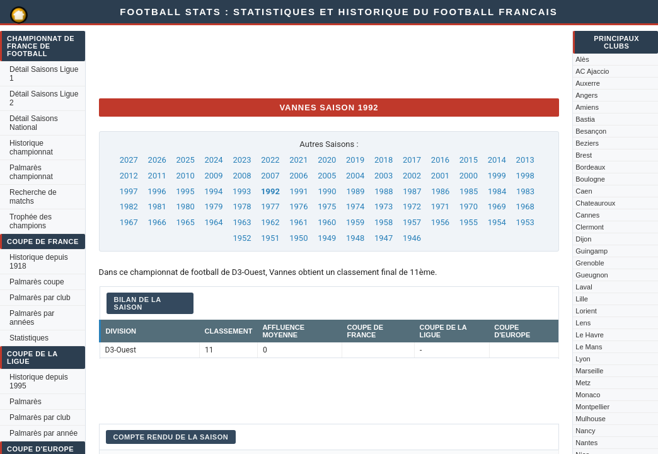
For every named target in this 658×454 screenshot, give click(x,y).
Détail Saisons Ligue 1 (43, 74)
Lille (581, 299)
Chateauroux (595, 203)
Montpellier (592, 406)
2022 (270, 160)
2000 (468, 175)
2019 (355, 160)
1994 (213, 191)
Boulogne (590, 179)
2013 (525, 160)
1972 (412, 206)
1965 (185, 222)
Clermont (589, 227)
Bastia (585, 119)
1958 (383, 222)
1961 (298, 222)
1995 (185, 191)
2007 (270, 175)
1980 (185, 206)
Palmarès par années (31, 318)
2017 (412, 160)
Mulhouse (590, 418)
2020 (327, 160)
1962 (270, 222)
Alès (582, 59)
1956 (440, 222)
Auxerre (587, 83)
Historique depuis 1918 (38, 262)
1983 (525, 191)
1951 (270, 238)
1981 (157, 206)
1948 (355, 238)
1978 (242, 206)
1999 (497, 175)
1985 (468, 191)
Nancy (585, 430)
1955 (468, 222)
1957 (412, 222)
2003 (383, 175)
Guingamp (591, 251)
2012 (129, 175)
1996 (156, 191)
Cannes (587, 215)
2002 (412, 175)
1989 (355, 191)
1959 (355, 222)
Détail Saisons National (33, 123)
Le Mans (588, 347)
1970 (468, 206)
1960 (327, 222)
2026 (157, 160)
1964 (213, 222)
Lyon (582, 359)
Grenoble (589, 263)
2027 (129, 160)
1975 (327, 206)
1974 (355, 206)
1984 (497, 191)
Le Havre (589, 335)
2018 (383, 160)
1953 (525, 222)
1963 (242, 222)
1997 (128, 191)
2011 (157, 175)
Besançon (590, 131)
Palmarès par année (43, 433)
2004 (355, 175)
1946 (412, 238)
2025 (185, 160)
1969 (497, 206)
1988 (383, 191)
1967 (129, 222)
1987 (412, 191)
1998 (525, 175)
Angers (586, 95)
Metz (583, 383)
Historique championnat (31, 147)
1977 (270, 206)
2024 (213, 160)
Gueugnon (591, 275)
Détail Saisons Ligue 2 (43, 98)
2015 (468, 160)
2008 (242, 175)
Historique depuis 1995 (38, 381)
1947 (383, 238)
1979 (213, 206)
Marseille (589, 371)
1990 (327, 191)
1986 (440, 191)
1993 (242, 191)
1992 (270, 191)
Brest (583, 155)
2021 (298, 160)
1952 (242, 238)
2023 (242, 160)
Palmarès (25, 401)
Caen (583, 191)
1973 (383, 206)
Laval (583, 287)
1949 (327, 238)
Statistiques (29, 338)
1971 (440, 206)
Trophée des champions (30, 221)
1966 (157, 222)
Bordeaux (590, 167)
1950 (298, 238)
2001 (440, 175)
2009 (213, 175)
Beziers (587, 143)
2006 (298, 175)
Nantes (586, 442)
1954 (497, 222)
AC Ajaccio (592, 71)
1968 (525, 206)
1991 (299, 191)
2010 (185, 175)
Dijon (583, 239)
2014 (497, 160)
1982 (129, 206)
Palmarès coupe (36, 281)
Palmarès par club (40, 297)
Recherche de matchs (33, 197)
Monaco (587, 395)
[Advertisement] (328, 60)
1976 (298, 206)
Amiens (587, 107)
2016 (440, 160)
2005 (327, 175)
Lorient (586, 311)
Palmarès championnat (31, 172)
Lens (583, 323)
